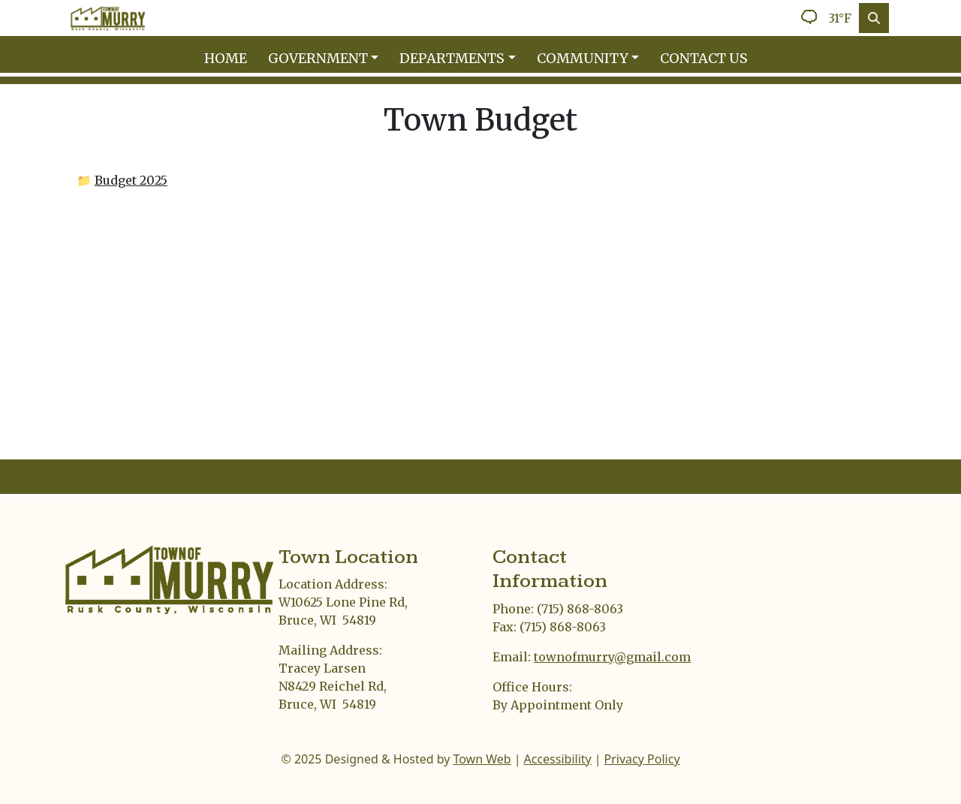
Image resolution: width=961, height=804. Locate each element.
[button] (328, 58)
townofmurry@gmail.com (612, 656)
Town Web (482, 759)
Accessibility (558, 759)
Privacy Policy (642, 759)
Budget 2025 (131, 180)
